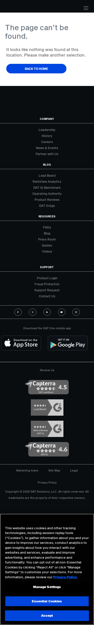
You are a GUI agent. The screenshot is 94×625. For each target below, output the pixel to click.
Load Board (47, 175)
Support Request (47, 290)
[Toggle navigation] (86, 8)
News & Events (47, 148)
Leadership (47, 129)
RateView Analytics (47, 181)
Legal (74, 470)
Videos (47, 251)
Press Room (47, 239)
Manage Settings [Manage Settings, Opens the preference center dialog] (47, 587)
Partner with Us (47, 154)
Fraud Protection (47, 284)
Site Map (54, 470)
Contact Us (47, 296)
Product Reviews (47, 199)
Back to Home (36, 68)
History (47, 135)
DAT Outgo (47, 205)
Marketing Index (27, 470)
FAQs (47, 227)
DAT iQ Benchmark (47, 187)
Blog (47, 233)
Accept (47, 615)
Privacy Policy (47, 482)
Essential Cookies (47, 601)
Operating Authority (47, 193)
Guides (47, 245)
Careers (47, 141)
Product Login (47, 278)
